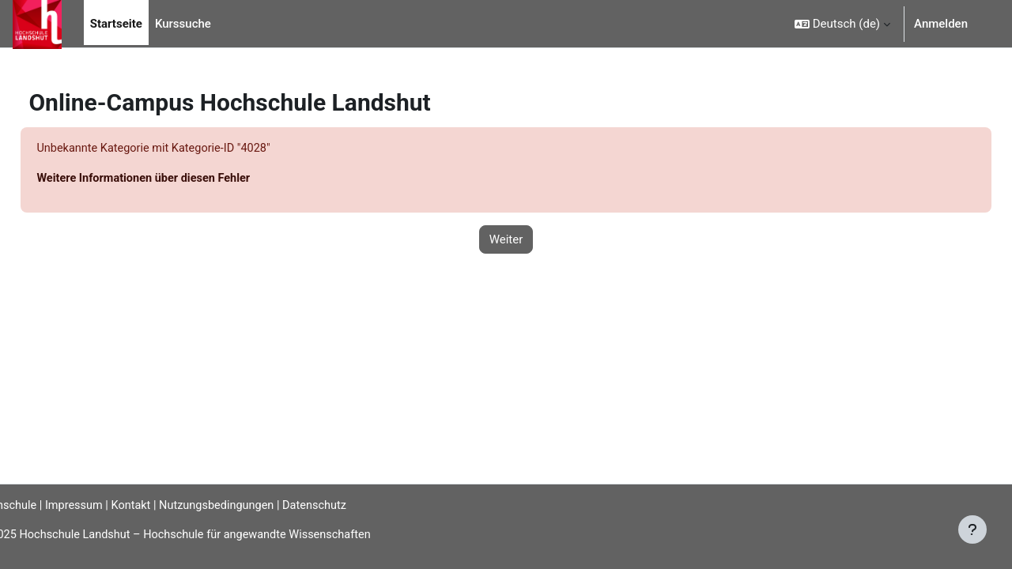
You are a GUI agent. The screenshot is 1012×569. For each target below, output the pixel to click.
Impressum (112, 504)
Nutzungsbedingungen (260, 504)
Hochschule (43, 504)
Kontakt (172, 504)
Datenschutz (362, 504)
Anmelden (941, 24)
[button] (842, 23)
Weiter (506, 240)
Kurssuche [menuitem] (183, 24)
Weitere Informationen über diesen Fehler (182, 179)
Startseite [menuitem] (116, 24)
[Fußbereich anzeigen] (972, 529)
